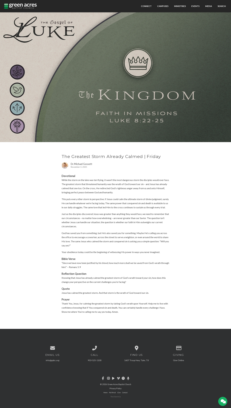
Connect (146, 6)
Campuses (162, 6)
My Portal (112, 392)
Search (222, 6)
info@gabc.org (52, 360)
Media (208, 6)
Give (119, 392)
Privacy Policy (116, 388)
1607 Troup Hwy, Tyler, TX (136, 360)
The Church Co (115, 397)
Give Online (178, 360)
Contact (125, 392)
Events (195, 6)
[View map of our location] (136, 348)
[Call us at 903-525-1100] (94, 348)
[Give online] (178, 348)
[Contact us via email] (52, 348)
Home (105, 392)
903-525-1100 (94, 360)
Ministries (180, 6)
